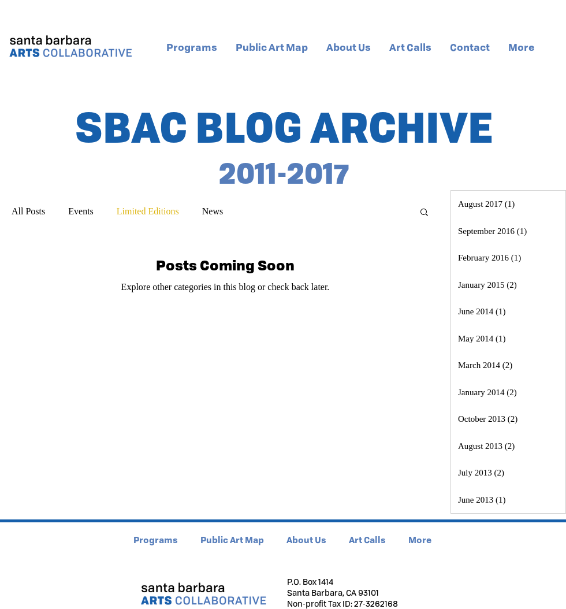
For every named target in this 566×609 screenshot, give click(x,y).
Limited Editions (148, 211)
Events (81, 211)
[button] (424, 213)
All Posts (28, 211)
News (212, 211)
